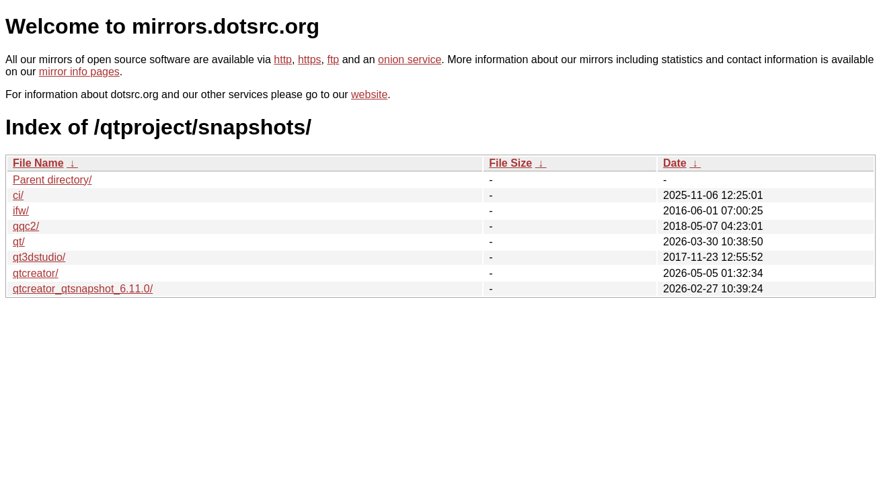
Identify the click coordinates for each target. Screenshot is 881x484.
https (309, 59)
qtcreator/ (36, 273)
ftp (333, 59)
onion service (409, 59)
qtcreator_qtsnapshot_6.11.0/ (83, 288)
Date (675, 163)
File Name (38, 163)
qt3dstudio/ (39, 257)
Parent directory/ (52, 180)
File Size (510, 163)
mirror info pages (79, 71)
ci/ (18, 195)
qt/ (19, 241)
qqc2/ (26, 226)
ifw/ (21, 210)
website (369, 94)
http (283, 59)
